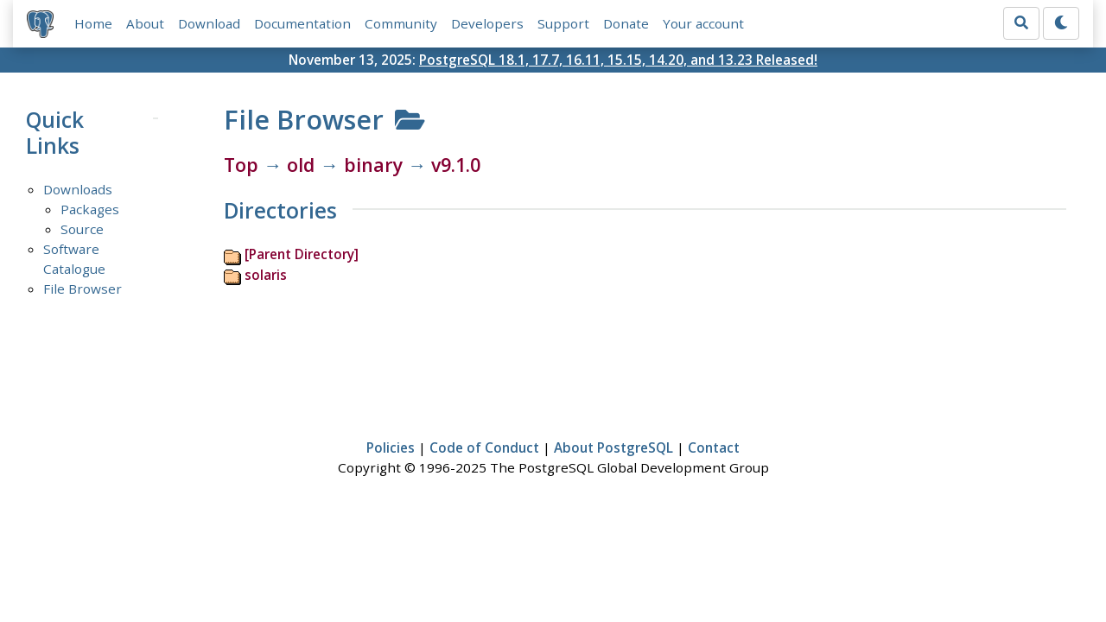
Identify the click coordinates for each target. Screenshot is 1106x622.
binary (373, 164)
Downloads (77, 189)
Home (93, 23)
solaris (266, 274)
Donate (626, 23)
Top (241, 164)
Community (401, 23)
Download (209, 23)
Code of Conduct (484, 447)
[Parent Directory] (302, 254)
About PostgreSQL (613, 447)
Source (82, 229)
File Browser (82, 288)
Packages (89, 209)
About (145, 23)
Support (563, 23)
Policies (390, 447)
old (301, 164)
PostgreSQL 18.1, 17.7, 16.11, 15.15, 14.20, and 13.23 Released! (618, 59)
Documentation (302, 23)
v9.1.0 (455, 164)
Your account (703, 23)
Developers (487, 23)
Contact (714, 447)
